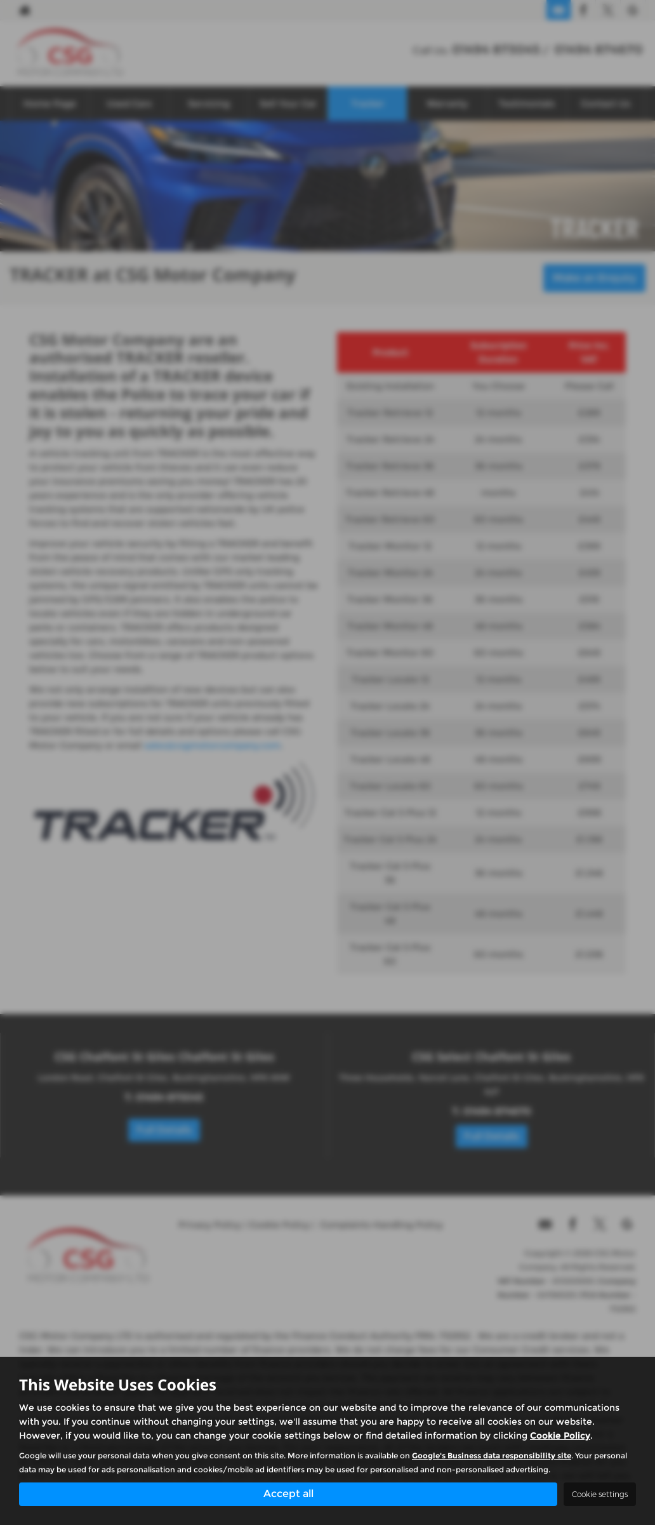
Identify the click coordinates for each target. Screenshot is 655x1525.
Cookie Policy (560, 1435)
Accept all (288, 1494)
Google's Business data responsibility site (491, 1455)
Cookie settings (600, 1494)
